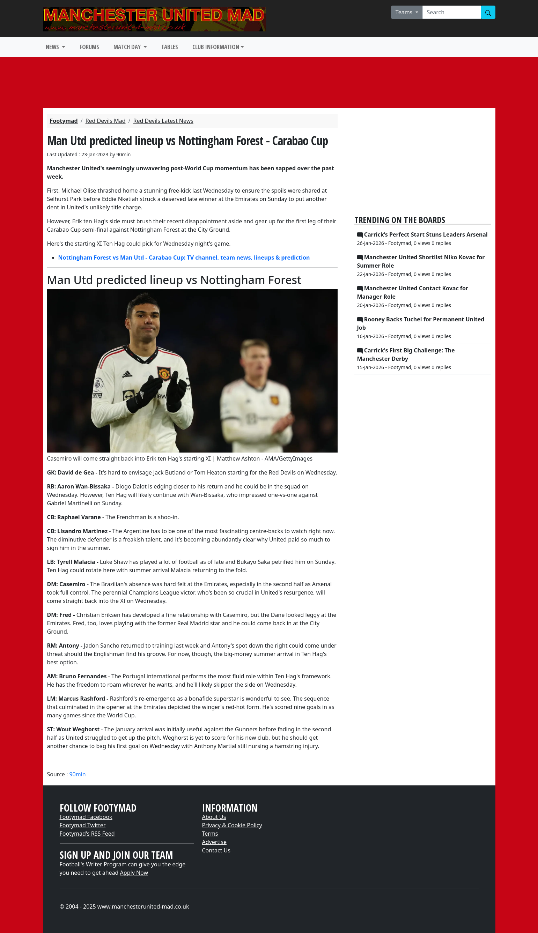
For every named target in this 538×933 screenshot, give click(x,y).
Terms (210, 833)
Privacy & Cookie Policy (232, 825)
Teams (405, 12)
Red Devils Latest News (163, 121)
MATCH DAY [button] (127, 47)
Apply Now (134, 872)
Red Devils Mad (106, 121)
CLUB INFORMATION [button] (215, 47)
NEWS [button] (53, 47)
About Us (214, 817)
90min (77, 774)
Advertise (214, 842)
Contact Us (216, 850)
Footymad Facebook (86, 817)
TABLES (169, 47)
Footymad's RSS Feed (87, 833)
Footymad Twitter (83, 825)
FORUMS (89, 47)
